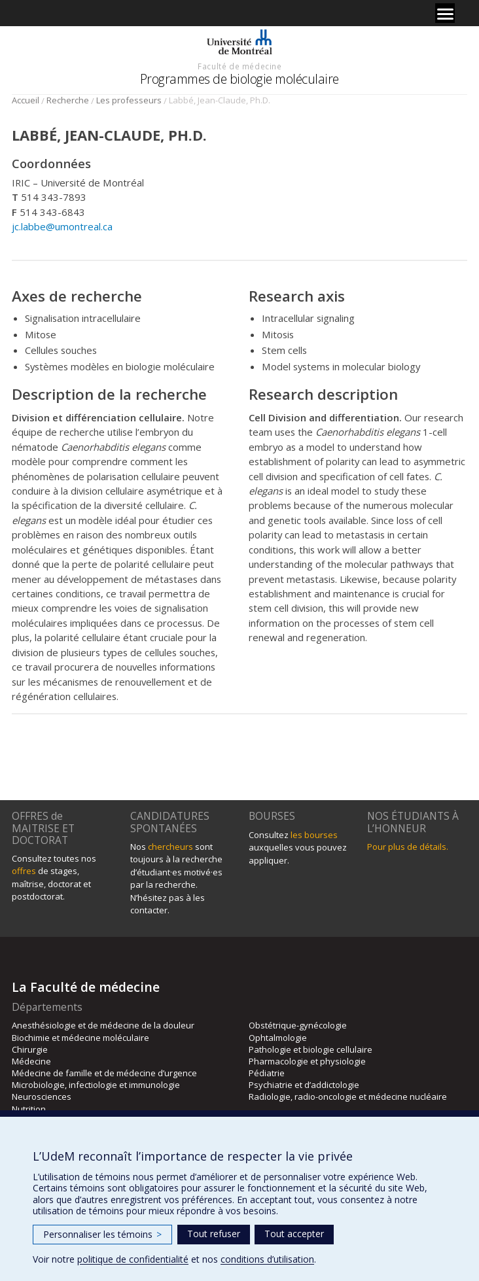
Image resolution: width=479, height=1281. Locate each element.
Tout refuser (213, 1233)
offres (24, 871)
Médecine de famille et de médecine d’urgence (104, 1073)
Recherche (67, 100)
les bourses (314, 835)
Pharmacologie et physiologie (307, 1061)
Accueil (25, 100)
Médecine (31, 1061)
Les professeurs (129, 100)
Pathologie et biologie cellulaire (310, 1049)
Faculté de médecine (239, 66)
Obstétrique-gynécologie (298, 1025)
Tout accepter (294, 1233)
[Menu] (445, 13)
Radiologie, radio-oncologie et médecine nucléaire (348, 1096)
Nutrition (29, 1109)
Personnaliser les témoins (102, 1234)
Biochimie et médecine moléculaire (80, 1038)
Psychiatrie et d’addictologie (304, 1085)
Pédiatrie (267, 1073)
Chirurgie (30, 1049)
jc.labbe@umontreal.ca (62, 226)
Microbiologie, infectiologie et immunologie (96, 1085)
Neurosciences (41, 1096)
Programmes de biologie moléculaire (239, 79)
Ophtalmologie (278, 1038)
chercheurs (170, 846)
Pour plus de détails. (407, 846)
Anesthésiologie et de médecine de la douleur (103, 1025)
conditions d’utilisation (267, 1259)
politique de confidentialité (132, 1259)
